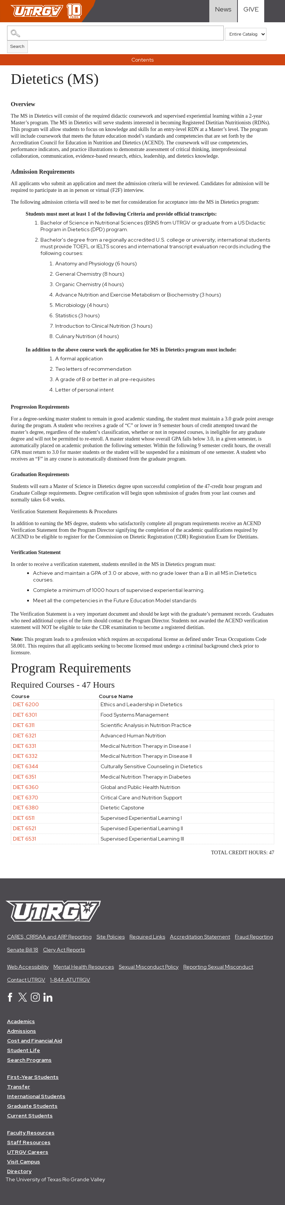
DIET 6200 (26, 704)
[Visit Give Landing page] (251, 11)
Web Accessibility (28, 966)
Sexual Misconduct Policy (148, 966)
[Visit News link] (223, 11)
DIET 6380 (26, 807)
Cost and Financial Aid (34, 1040)
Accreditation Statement (200, 936)
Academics (21, 1021)
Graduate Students (32, 1106)
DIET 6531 (24, 838)
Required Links (147, 936)
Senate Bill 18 (22, 949)
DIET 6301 (25, 714)
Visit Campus (23, 1161)
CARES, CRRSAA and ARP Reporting (49, 936)
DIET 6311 (24, 725)
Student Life (23, 1050)
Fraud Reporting (254, 936)
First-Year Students (33, 1077)
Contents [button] (142, 59)
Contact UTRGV (26, 979)
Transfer (18, 1086)
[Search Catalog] (115, 33)
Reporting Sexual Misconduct (218, 966)
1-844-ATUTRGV (70, 979)
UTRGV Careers (27, 1152)
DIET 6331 (24, 746)
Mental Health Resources (83, 966)
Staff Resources (28, 1142)
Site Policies (110, 936)
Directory (19, 1171)
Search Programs (29, 1060)
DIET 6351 (24, 776)
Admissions (21, 1031)
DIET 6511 (24, 818)
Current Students (30, 1115)
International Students (36, 1096)
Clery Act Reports (64, 949)
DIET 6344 (25, 766)
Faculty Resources (31, 1132)
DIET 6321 (24, 735)
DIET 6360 (26, 787)
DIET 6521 (24, 828)
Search (17, 46)
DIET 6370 (25, 797)
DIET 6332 (25, 756)
